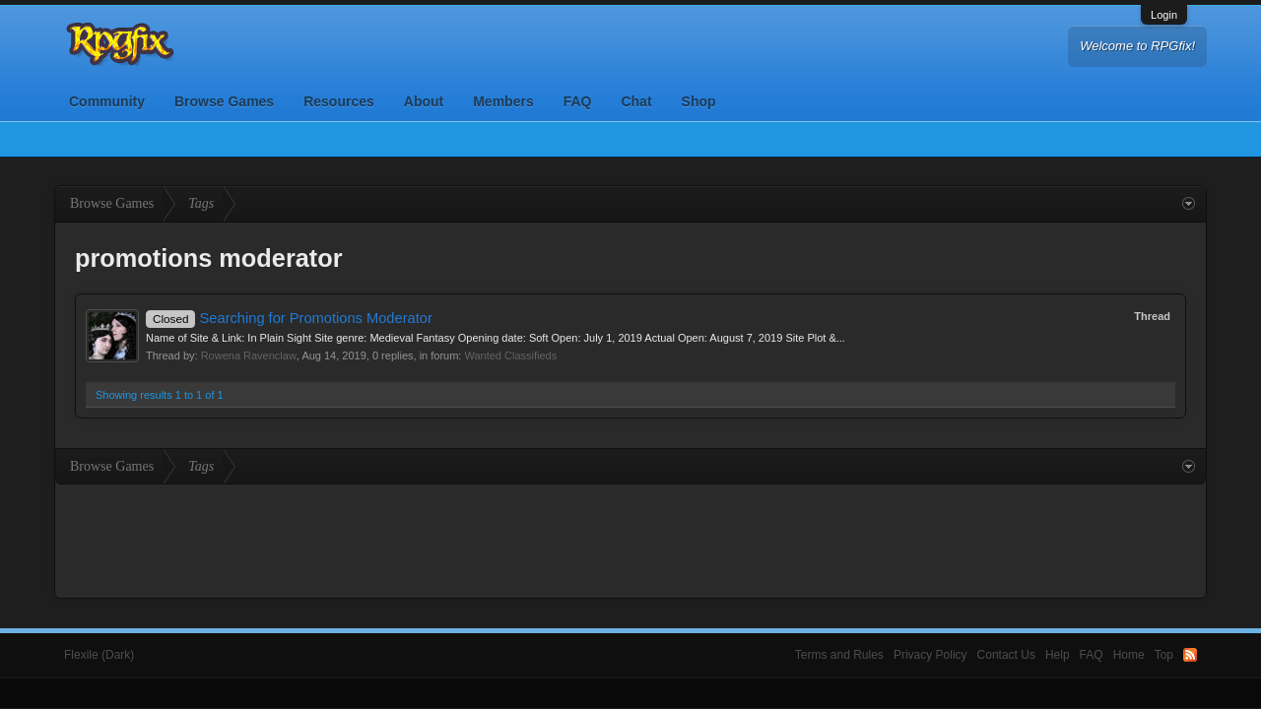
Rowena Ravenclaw (249, 355)
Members (503, 101)
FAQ (578, 101)
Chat (636, 101)
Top (1164, 655)
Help (1057, 655)
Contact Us (1006, 655)
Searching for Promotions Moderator (289, 318)
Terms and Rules (839, 655)
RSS (1190, 655)
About (423, 101)
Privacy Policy (930, 655)
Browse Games (224, 101)
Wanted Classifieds (510, 355)
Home (1129, 655)
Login (1164, 15)
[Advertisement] (630, 538)
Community (107, 101)
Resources (338, 101)
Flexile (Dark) (99, 655)
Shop (699, 101)
